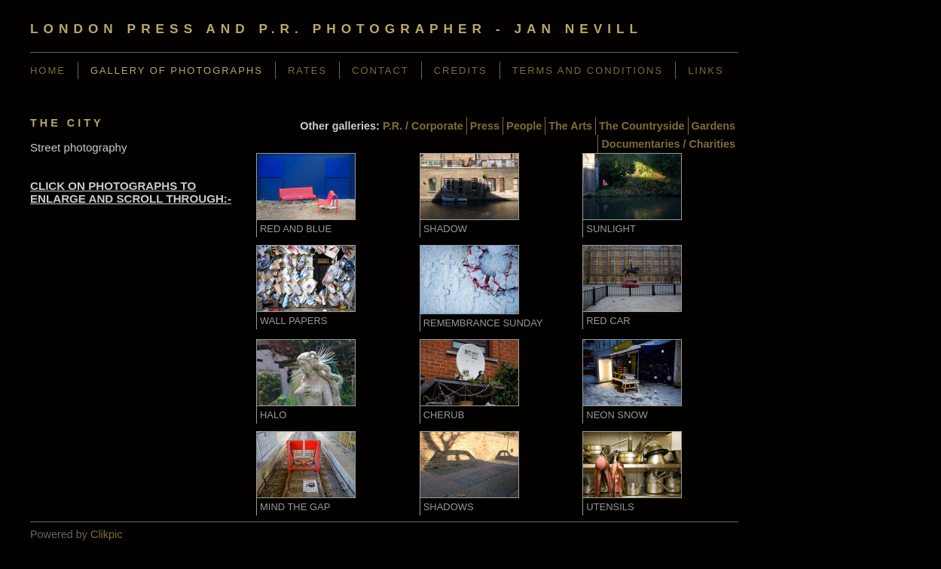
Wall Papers (294, 320)
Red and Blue (295, 228)
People (524, 126)
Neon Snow (616, 415)
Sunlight (611, 228)
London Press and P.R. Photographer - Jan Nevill (336, 28)
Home (48, 70)
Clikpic (106, 534)
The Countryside (642, 126)
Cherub (444, 415)
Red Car (608, 320)
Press (485, 126)
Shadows (448, 506)
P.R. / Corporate (423, 126)
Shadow (445, 228)
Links (705, 70)
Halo (273, 415)
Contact (380, 70)
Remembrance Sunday (483, 323)
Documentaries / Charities (668, 144)
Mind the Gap (295, 506)
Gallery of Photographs (176, 70)
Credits (460, 70)
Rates (307, 70)
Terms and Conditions (588, 70)
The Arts (570, 126)
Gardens (713, 126)
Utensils (610, 506)
